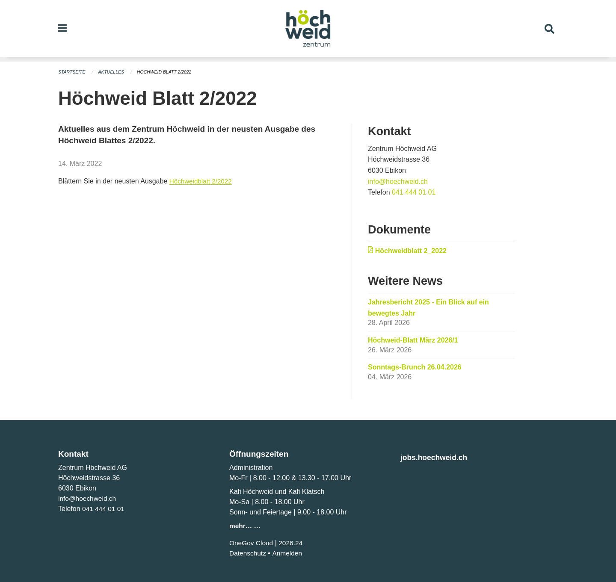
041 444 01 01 (413, 191)
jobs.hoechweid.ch (436, 456)
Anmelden (288, 552)
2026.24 (292, 542)
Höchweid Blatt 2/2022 (168, 71)
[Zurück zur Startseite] (308, 31)
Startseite (72, 71)
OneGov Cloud (252, 542)
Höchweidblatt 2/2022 (202, 180)
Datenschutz (248, 552)
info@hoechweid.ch (398, 181)
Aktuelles (113, 71)
